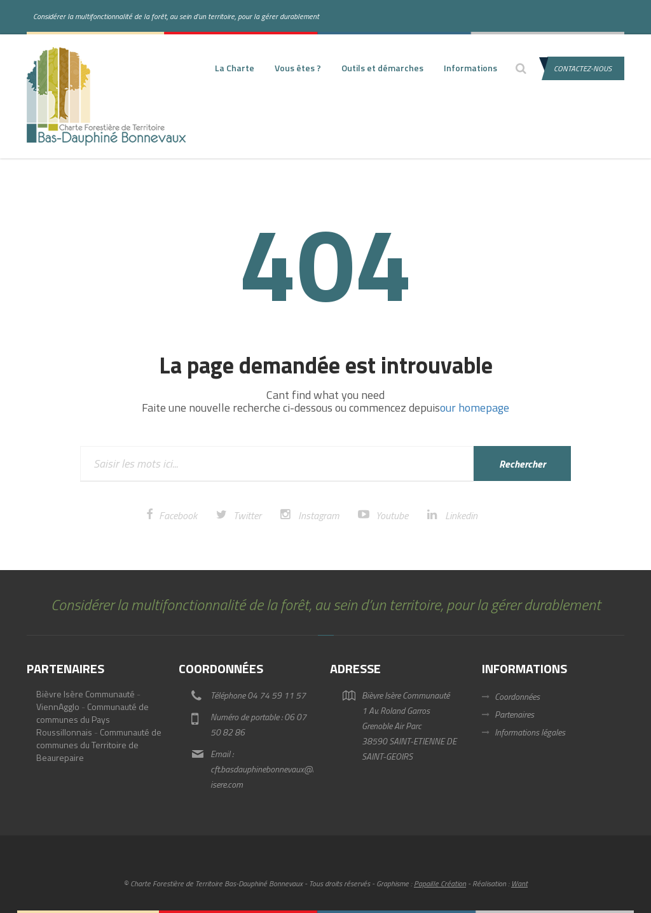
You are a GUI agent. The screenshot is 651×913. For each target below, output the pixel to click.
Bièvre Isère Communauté (85, 693)
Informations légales (530, 732)
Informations (470, 67)
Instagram (318, 515)
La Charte (234, 67)
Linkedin (461, 515)
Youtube (392, 515)
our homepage (474, 407)
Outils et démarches (382, 67)
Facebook (178, 515)
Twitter (247, 515)
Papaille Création (440, 883)
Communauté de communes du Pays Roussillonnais (92, 719)
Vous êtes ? (298, 67)
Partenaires (514, 714)
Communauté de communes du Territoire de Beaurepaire (98, 744)
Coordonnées (517, 696)
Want (519, 883)
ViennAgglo (57, 706)
